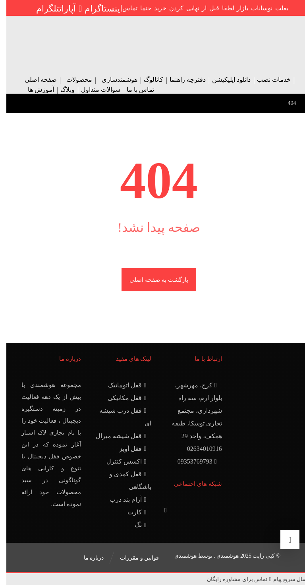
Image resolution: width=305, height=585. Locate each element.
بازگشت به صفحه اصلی (152, 280)
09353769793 (191, 461)
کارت (131, 512)
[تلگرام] (41, 8)
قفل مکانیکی (121, 397)
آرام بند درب (122, 499)
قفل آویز (127, 448)
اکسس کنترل (121, 461)
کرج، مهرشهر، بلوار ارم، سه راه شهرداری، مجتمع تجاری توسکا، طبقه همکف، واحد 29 (190, 410)
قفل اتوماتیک (122, 385)
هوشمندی (179, 556)
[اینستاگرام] (97, 8)
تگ (135, 524)
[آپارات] (65, 8)
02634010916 (198, 448)
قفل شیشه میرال (115, 436)
